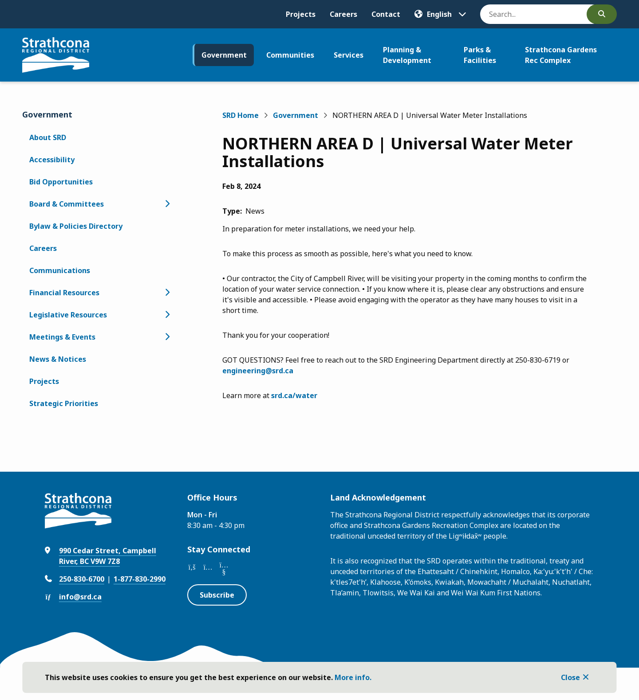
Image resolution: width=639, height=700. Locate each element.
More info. (353, 677)
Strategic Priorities (63, 403)
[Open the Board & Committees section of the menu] (167, 204)
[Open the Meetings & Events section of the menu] (167, 337)
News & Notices (57, 359)
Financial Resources (64, 292)
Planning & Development (407, 55)
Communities (290, 55)
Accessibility (52, 159)
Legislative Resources (68, 315)
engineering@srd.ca (257, 370)
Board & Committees (66, 204)
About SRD (47, 137)
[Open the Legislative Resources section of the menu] (167, 315)
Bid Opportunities (61, 182)
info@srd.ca (80, 597)
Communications (59, 270)
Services (348, 55)
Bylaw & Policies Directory (75, 226)
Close (570, 677)
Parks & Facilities (480, 55)
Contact (385, 14)
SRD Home (240, 115)
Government (224, 55)
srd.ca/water (294, 395)
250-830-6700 (81, 579)
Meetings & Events (62, 337)
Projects (301, 14)
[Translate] (440, 14)
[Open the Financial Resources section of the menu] (167, 292)
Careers (343, 14)
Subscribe (217, 595)
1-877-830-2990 (140, 579)
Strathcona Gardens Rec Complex (561, 55)
